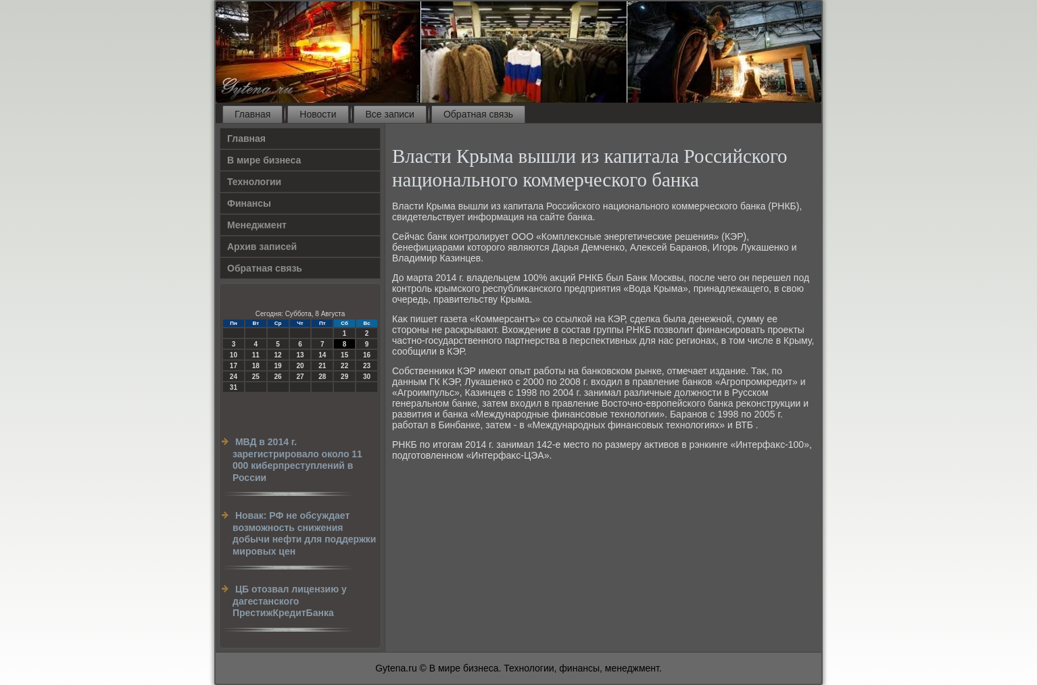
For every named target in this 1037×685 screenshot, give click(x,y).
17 (233, 366)
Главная (252, 114)
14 (322, 355)
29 (344, 376)
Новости (317, 114)
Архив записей (262, 246)
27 (300, 376)
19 (278, 366)
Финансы (249, 203)
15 (344, 355)
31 (233, 387)
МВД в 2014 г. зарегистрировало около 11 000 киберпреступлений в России (297, 459)
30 (366, 376)
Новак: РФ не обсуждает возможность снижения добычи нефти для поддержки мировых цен (304, 533)
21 (322, 366)
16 (366, 355)
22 (344, 366)
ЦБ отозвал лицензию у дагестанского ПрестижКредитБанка (290, 601)
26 (278, 376)
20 (300, 366)
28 (322, 376)
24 (233, 376)
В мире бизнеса (264, 160)
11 (256, 355)
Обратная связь (478, 114)
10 (233, 355)
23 (366, 366)
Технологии (254, 181)
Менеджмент (257, 225)
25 (256, 376)
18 (256, 366)
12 (278, 355)
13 (300, 355)
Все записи (390, 114)
